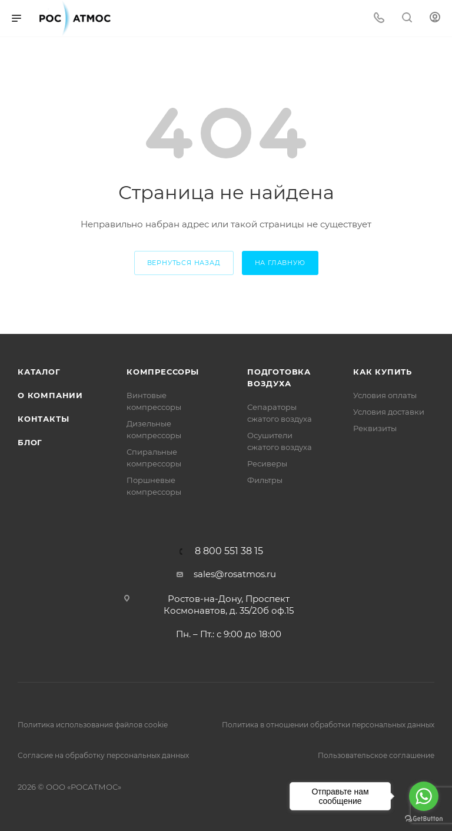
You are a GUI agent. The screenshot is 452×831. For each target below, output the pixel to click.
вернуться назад (184, 263)
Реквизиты (375, 428)
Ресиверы (267, 463)
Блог (30, 442)
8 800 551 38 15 (229, 551)
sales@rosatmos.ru (235, 574)
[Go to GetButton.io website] (424, 819)
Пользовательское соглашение (376, 755)
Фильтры (264, 480)
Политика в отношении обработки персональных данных (328, 724)
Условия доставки (388, 411)
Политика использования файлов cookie (93, 724)
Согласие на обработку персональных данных (103, 755)
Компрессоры (163, 371)
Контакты (43, 418)
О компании (50, 395)
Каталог (39, 371)
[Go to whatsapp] (423, 796)
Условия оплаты (385, 395)
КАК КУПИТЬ (382, 371)
